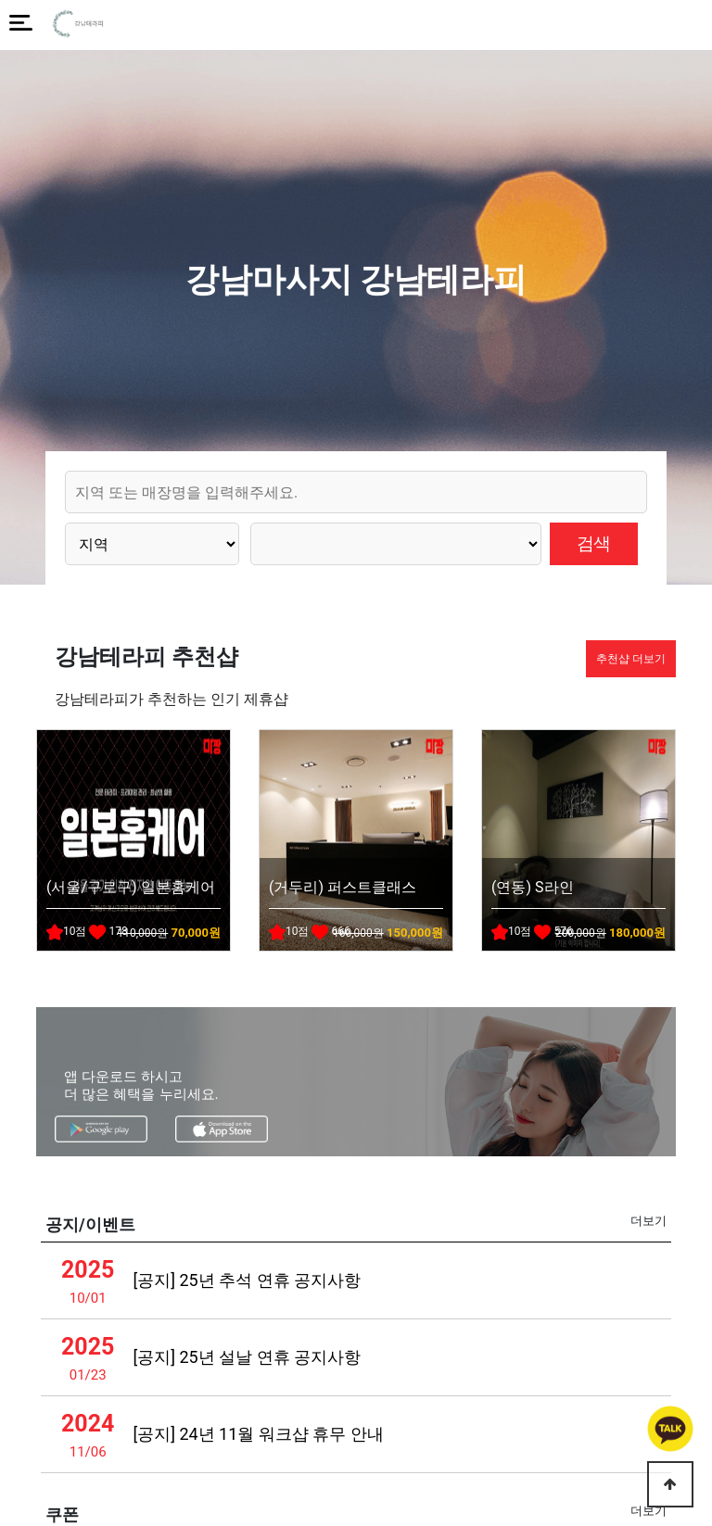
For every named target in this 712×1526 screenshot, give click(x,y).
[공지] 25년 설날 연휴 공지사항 (247, 1357)
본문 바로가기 (0, 0)
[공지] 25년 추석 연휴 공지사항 (247, 1280)
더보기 (648, 1221)
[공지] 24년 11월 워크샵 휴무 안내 (258, 1434)
